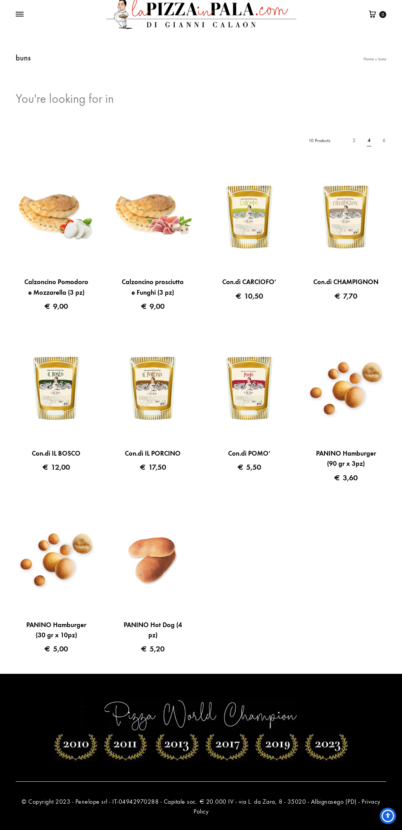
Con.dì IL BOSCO (56, 453)
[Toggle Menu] (20, 14)
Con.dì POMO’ (249, 453)
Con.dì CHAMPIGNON (345, 282)
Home (369, 59)
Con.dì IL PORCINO (153, 453)
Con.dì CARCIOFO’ (249, 282)
